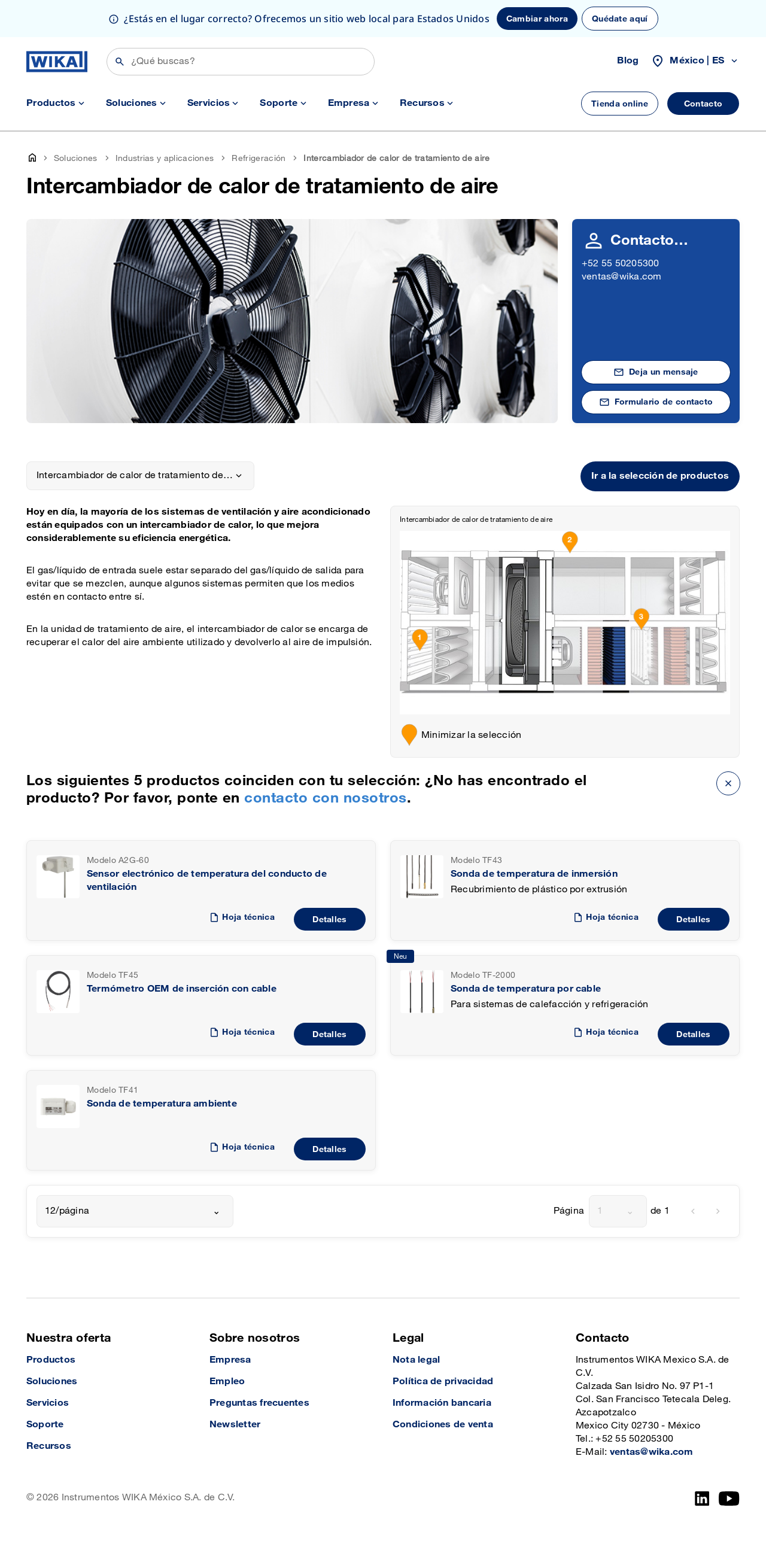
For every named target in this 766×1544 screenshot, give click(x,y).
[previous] (693, 1211)
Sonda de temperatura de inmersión (534, 874)
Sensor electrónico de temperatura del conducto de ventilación (207, 880)
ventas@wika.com (622, 276)
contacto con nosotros (325, 798)
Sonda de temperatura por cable (526, 989)
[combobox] (135, 1211)
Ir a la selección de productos (660, 476)
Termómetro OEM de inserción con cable (181, 989)
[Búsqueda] (240, 62)
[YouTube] (729, 1498)
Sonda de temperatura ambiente (162, 1104)
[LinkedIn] (702, 1498)
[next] (718, 1211)
